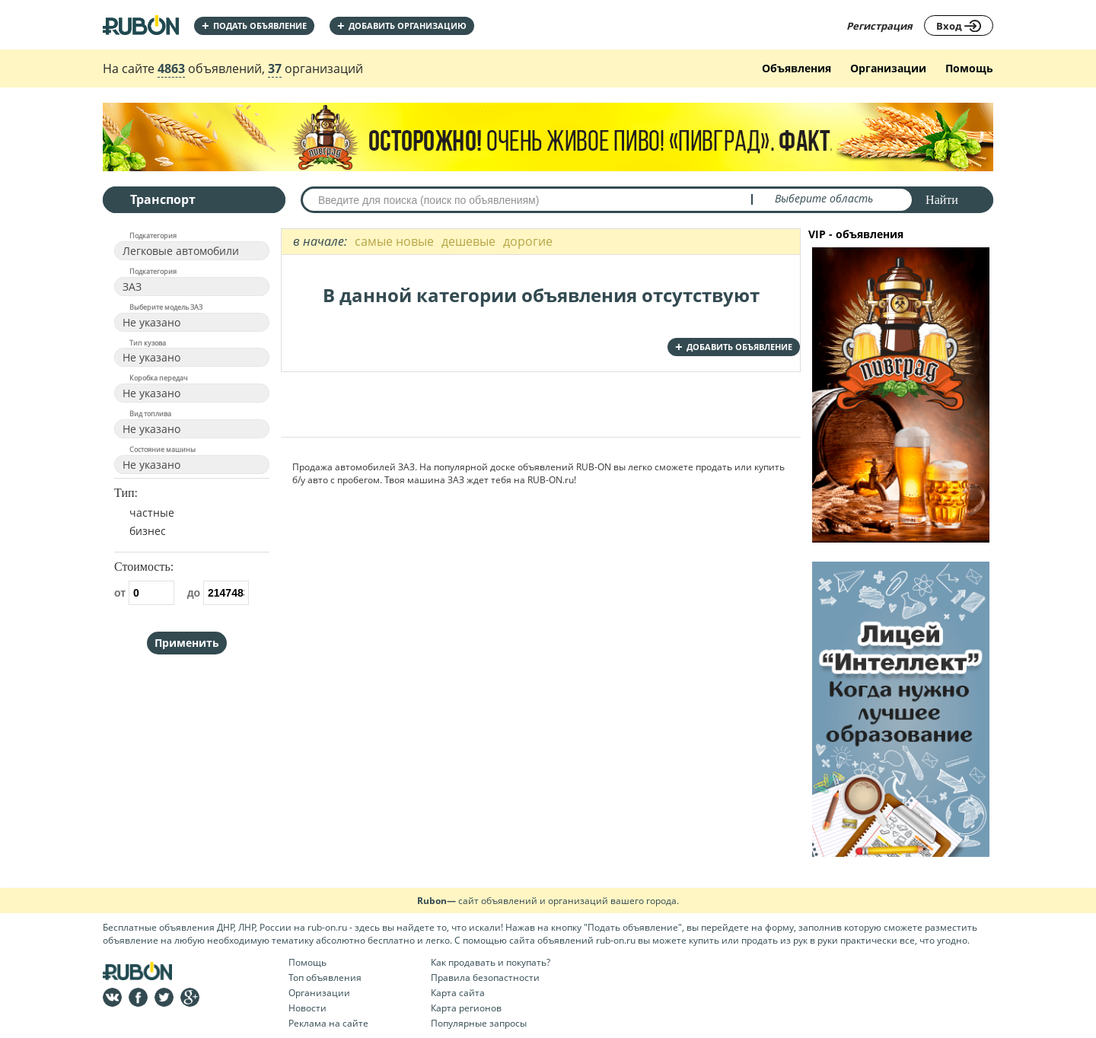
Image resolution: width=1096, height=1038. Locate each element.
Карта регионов (466, 1007)
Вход (958, 26)
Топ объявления (325, 977)
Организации (888, 68)
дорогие (528, 241)
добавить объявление (733, 346)
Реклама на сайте (328, 1023)
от (144, 593)
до (218, 593)
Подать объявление (254, 25)
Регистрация (879, 26)
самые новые (394, 241)
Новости (307, 1007)
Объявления (796, 68)
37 (275, 68)
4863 (171, 68)
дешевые (468, 241)
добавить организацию (402, 25)
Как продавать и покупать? (490, 962)
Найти (942, 199)
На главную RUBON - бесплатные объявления (141, 25)
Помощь (969, 68)
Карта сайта (458, 992)
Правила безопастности (485, 977)
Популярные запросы (479, 1023)
